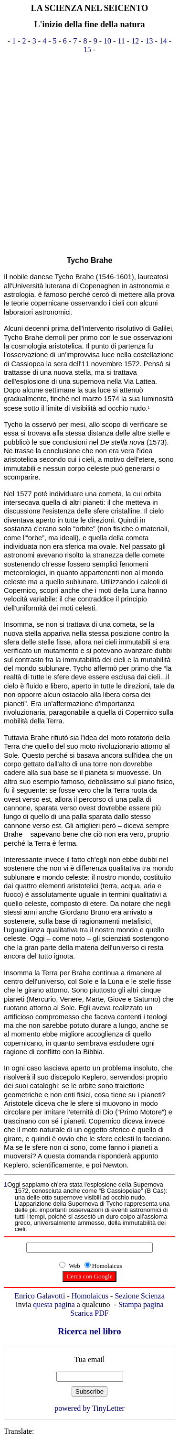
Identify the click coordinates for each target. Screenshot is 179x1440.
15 (87, 49)
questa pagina (54, 1304)
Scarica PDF (89, 1313)
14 (163, 41)
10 (107, 41)
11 (121, 41)
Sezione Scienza (139, 1296)
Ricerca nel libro (89, 1331)
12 (135, 41)
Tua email (89, 1359)
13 (149, 41)
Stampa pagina (141, 1304)
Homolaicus (90, 1296)
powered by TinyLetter (89, 1408)
